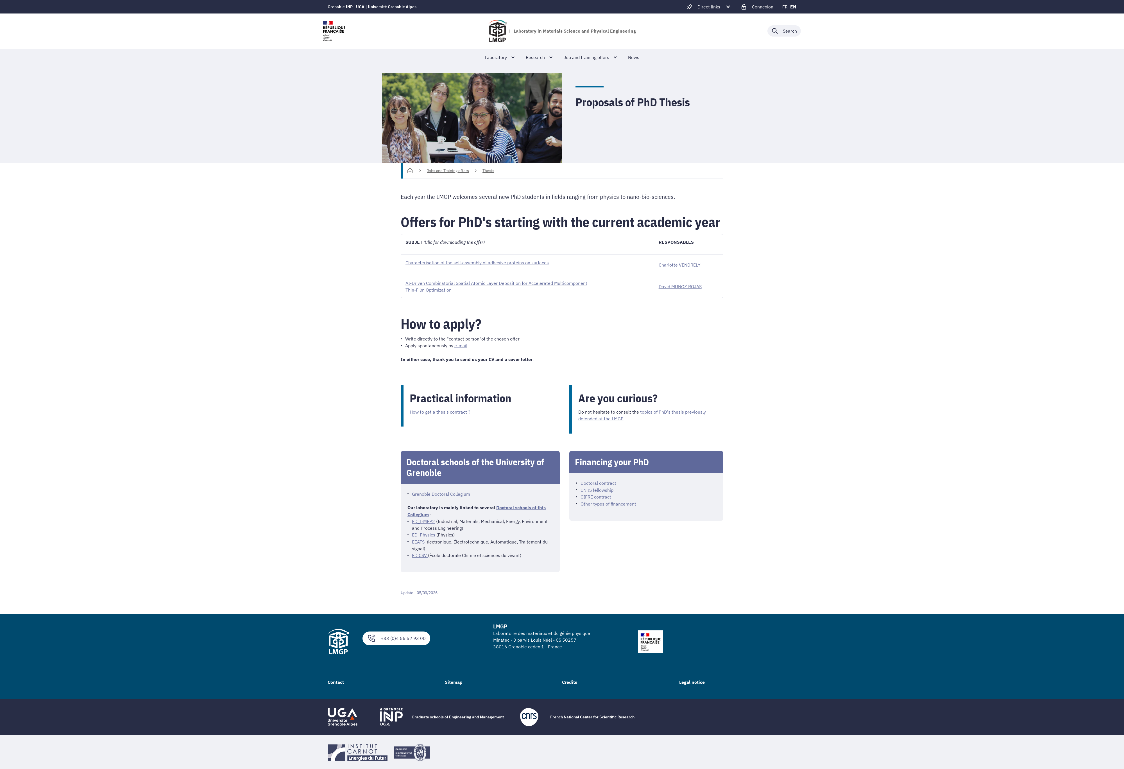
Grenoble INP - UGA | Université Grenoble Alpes (372, 6)
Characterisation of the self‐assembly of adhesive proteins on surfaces (477, 262)
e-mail (460, 345)
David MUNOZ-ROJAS (680, 286)
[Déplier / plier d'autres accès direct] (708, 6)
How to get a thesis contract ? (440, 411)
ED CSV (420, 554)
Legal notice (692, 681)
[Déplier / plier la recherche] (784, 31)
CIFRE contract (596, 496)
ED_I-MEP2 (423, 520)
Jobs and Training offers (448, 170)
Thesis (488, 170)
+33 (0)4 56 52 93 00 (396, 637)
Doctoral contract (598, 482)
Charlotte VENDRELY (679, 265)
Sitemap (454, 681)
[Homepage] (410, 170)
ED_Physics (423, 534)
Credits (569, 681)
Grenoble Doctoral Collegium (441, 493)
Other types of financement (608, 503)
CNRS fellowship (597, 489)
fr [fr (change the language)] (785, 7)
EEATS (419, 541)
